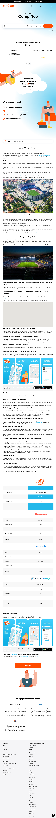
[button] (53, 815)
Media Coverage (7, 767)
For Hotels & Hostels (7, 756)
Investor (5, 749)
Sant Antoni (31, 813)
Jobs (5, 751)
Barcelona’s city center (39, 232)
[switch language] (31, 5)
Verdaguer (31, 797)
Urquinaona (31, 788)
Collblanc (31, 800)
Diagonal (31, 763)
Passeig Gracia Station (34, 815)
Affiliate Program (6, 758)
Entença (30, 751)
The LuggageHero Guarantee (10, 763)
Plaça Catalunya (32, 806)
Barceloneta (31, 811)
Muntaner (31, 758)
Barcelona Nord (32, 761)
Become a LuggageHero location (9, 754)
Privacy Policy (5, 770)
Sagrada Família (32, 804)
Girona (30, 772)
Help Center (5, 761)
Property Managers (8, 759)
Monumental (31, 747)
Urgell (30, 770)
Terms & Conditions (7, 772)
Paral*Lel (31, 784)
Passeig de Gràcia (33, 786)
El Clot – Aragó (32, 809)
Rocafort (31, 767)
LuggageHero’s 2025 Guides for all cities (11, 768)
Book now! (28, 665)
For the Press (5, 765)
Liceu (30, 795)
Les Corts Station (16, 234)
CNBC (38, 656)
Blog (3, 752)
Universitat (31, 802)
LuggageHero (8, 141)
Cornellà (31, 781)
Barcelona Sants (32, 808)
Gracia (30, 749)
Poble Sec (31, 792)
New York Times (24, 656)
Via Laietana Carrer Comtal (34, 799)
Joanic (30, 790)
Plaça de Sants (32, 752)
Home (4, 745)
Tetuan (30, 759)
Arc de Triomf (32, 775)
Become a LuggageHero (39, 6)
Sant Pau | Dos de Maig (34, 765)
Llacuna (30, 768)
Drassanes (31, 754)
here (41, 395)
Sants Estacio (32, 777)
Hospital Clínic (32, 793)
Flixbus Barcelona (32, 745)
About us (4, 747)
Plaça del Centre (32, 774)
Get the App (50, 6)
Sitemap (4, 774)
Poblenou (31, 779)
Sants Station (32, 816)
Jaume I (30, 783)
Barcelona (16, 141)
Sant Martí (31, 756)
